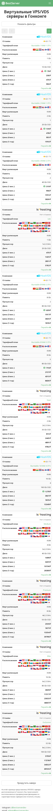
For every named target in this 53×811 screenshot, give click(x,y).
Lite (49, 219)
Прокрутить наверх (26, 783)
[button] (50, 3)
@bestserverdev (18, 807)
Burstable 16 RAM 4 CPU (41, 466)
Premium (47, 590)
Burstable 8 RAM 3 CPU (41, 342)
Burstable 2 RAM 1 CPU (41, 103)
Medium (47, 524)
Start (49, 400)
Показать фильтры (26, 24)
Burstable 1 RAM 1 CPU (41, 45)
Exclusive (47, 722)
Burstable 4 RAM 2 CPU (41, 160)
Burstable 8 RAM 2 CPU (41, 284)
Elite (49, 656)
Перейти (46, 88)
